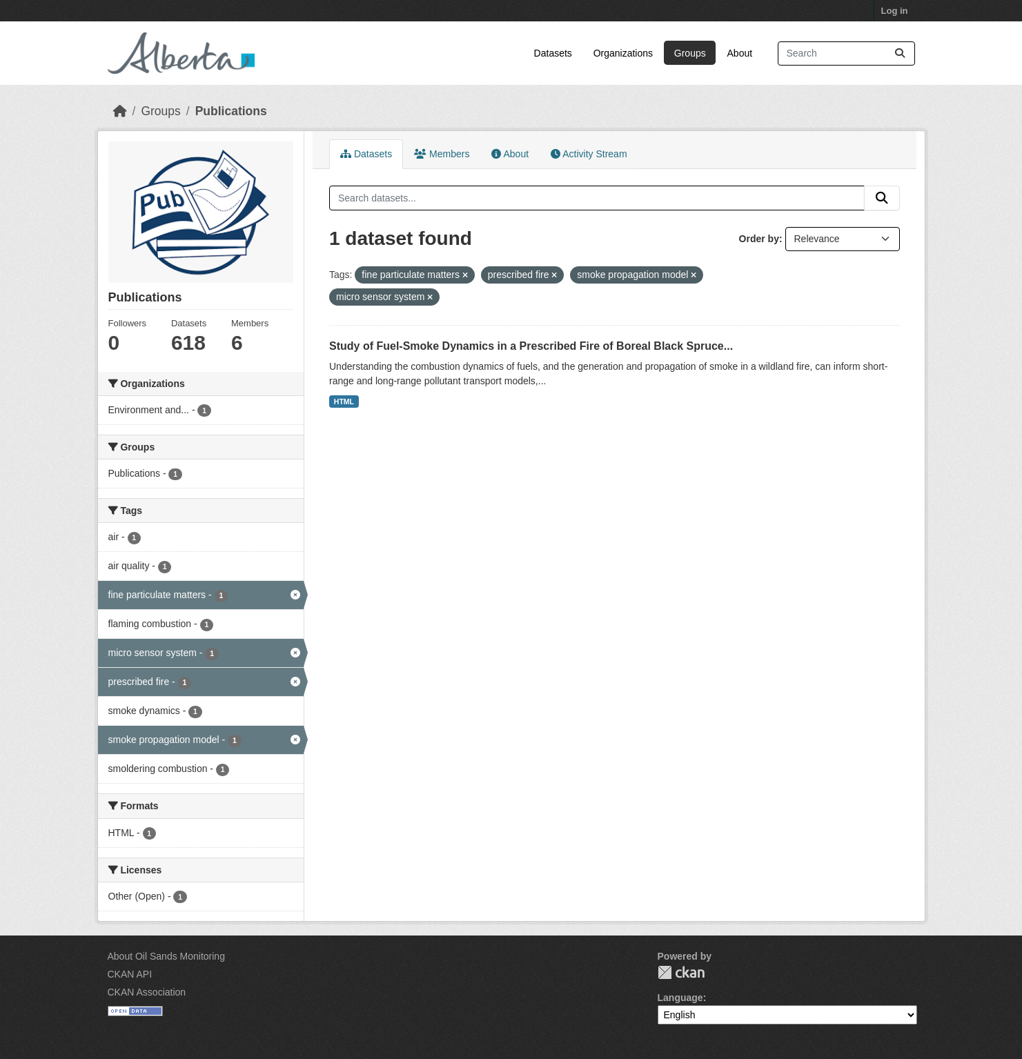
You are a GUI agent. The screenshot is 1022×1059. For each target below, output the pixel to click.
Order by (759, 238)
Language (680, 997)
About (740, 53)
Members (441, 153)
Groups (690, 53)
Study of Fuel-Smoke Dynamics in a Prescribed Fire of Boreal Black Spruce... (531, 346)
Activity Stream (589, 153)
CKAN (681, 972)
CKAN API (130, 974)
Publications (231, 111)
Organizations (623, 53)
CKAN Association (147, 992)
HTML (344, 401)
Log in (894, 11)
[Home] (120, 111)
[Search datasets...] (846, 53)
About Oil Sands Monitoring (166, 956)
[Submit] (900, 53)
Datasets (553, 53)
